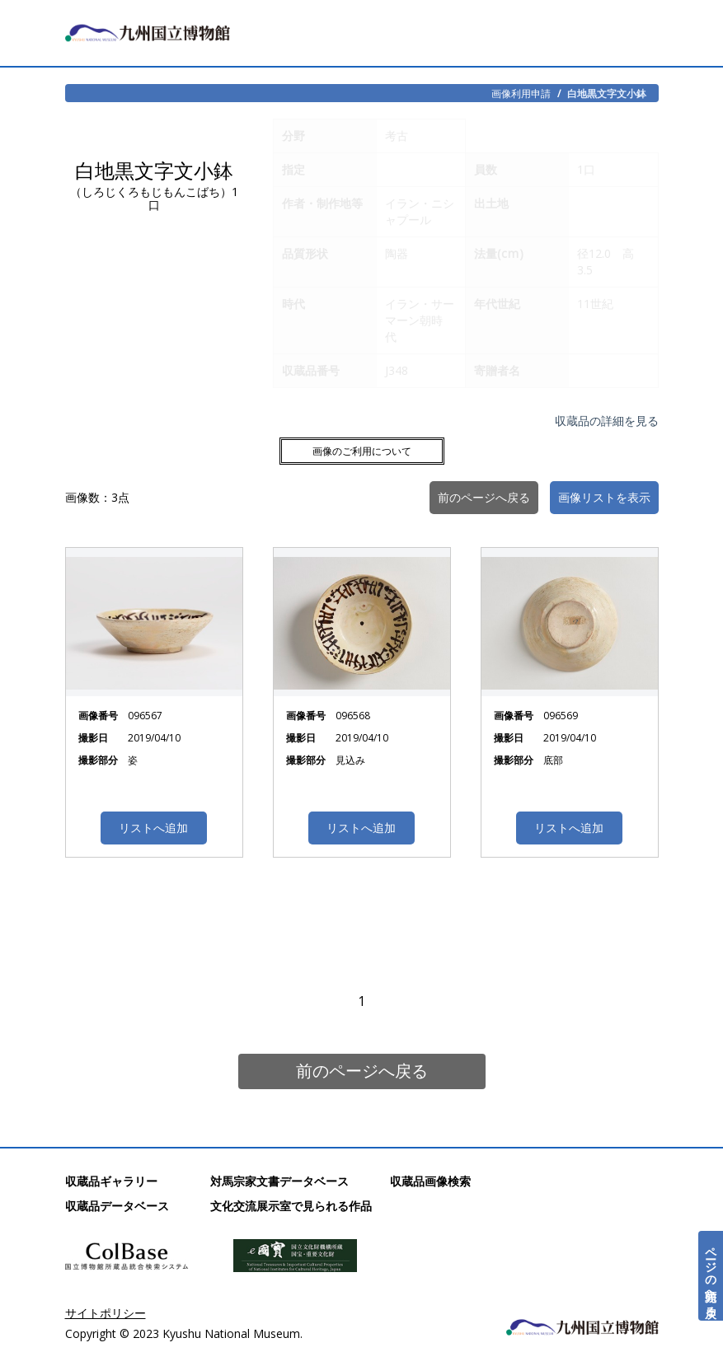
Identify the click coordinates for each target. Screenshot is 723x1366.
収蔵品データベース (117, 1206)
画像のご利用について (361, 451)
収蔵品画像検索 (430, 1181)
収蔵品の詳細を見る (607, 420)
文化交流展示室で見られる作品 (291, 1206)
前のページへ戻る (362, 1071)
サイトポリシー (105, 1313)
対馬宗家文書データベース (279, 1181)
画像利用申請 (521, 93)
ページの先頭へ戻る (711, 1275)
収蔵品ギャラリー (111, 1181)
